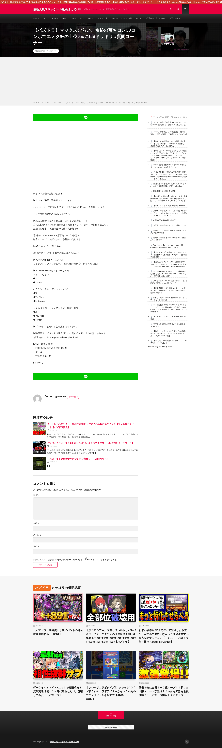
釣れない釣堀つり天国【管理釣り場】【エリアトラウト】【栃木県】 (168, 298)
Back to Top (111, 715)
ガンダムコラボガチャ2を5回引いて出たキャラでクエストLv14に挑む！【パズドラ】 (90, 443)
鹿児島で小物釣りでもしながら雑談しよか (169, 225)
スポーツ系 (102, 18)
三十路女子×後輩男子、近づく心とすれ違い (170, 117)
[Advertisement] (111, 80)
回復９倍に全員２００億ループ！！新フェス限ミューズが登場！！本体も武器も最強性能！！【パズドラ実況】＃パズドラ (164, 691)
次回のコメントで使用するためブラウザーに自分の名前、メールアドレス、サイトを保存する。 (75, 560)
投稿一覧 (72, 397)
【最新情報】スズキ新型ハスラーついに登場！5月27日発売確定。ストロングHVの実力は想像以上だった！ (168, 290)
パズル (139, 18)
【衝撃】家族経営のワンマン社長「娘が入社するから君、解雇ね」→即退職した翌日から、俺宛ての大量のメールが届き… (168, 143)
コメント (37, 495)
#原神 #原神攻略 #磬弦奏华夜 (164, 220)
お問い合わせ (175, 18)
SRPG (90, 18)
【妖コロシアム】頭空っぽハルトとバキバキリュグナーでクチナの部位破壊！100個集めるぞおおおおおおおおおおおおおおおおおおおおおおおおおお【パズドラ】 (111, 636)
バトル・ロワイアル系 (122, 18)
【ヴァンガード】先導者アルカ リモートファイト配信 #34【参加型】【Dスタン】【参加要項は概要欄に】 (168, 254)
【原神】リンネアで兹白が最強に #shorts (169, 206)
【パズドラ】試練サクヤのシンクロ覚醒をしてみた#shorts (77, 458)
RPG (73, 18)
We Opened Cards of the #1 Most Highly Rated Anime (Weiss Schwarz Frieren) (167, 246)
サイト (36, 546)
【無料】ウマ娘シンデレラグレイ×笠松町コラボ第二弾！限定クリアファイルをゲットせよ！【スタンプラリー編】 (168, 333)
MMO (64, 18)
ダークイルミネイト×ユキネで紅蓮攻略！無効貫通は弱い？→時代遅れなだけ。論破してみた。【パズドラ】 (58, 691)
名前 (36, 523)
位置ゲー (150, 18)
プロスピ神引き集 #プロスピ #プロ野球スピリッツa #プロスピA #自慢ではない (168, 166)
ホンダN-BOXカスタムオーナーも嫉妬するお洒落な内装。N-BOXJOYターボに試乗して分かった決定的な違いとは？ (168, 273)
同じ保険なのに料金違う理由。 (165, 191)
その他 (162, 18)
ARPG (55, 18)
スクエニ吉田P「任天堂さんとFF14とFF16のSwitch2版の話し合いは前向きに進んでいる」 (168, 123)
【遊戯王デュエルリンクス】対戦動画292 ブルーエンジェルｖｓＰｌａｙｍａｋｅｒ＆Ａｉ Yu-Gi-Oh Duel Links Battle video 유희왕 (168, 264)
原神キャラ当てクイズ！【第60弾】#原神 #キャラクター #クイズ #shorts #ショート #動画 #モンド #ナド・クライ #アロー (168, 213)
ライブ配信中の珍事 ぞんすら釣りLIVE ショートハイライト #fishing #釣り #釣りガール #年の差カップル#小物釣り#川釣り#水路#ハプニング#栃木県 (168, 308)
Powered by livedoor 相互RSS (161, 346)
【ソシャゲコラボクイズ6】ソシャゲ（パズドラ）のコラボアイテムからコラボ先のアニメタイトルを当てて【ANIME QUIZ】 (111, 693)
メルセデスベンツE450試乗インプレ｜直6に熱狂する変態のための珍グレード (168, 282)
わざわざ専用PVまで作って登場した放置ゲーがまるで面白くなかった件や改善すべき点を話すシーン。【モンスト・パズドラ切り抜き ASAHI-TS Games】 (164, 636)
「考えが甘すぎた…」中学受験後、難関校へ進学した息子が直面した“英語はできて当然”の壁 (168, 133)
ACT (45, 18)
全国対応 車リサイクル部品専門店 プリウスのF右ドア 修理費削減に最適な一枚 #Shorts (168, 185)
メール (37, 535)
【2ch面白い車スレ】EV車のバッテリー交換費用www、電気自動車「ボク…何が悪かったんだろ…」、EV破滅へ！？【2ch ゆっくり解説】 (168, 198)
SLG (82, 18)
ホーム (36, 18)
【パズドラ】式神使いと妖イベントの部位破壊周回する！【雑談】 (58, 632)
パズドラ (52, 51)
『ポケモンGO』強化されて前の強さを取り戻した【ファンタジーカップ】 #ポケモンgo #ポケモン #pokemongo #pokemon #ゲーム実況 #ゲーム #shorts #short (168, 175)
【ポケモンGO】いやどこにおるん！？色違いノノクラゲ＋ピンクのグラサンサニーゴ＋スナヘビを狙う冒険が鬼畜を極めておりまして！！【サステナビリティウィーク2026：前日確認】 (168, 155)
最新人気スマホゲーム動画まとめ (64, 742)
